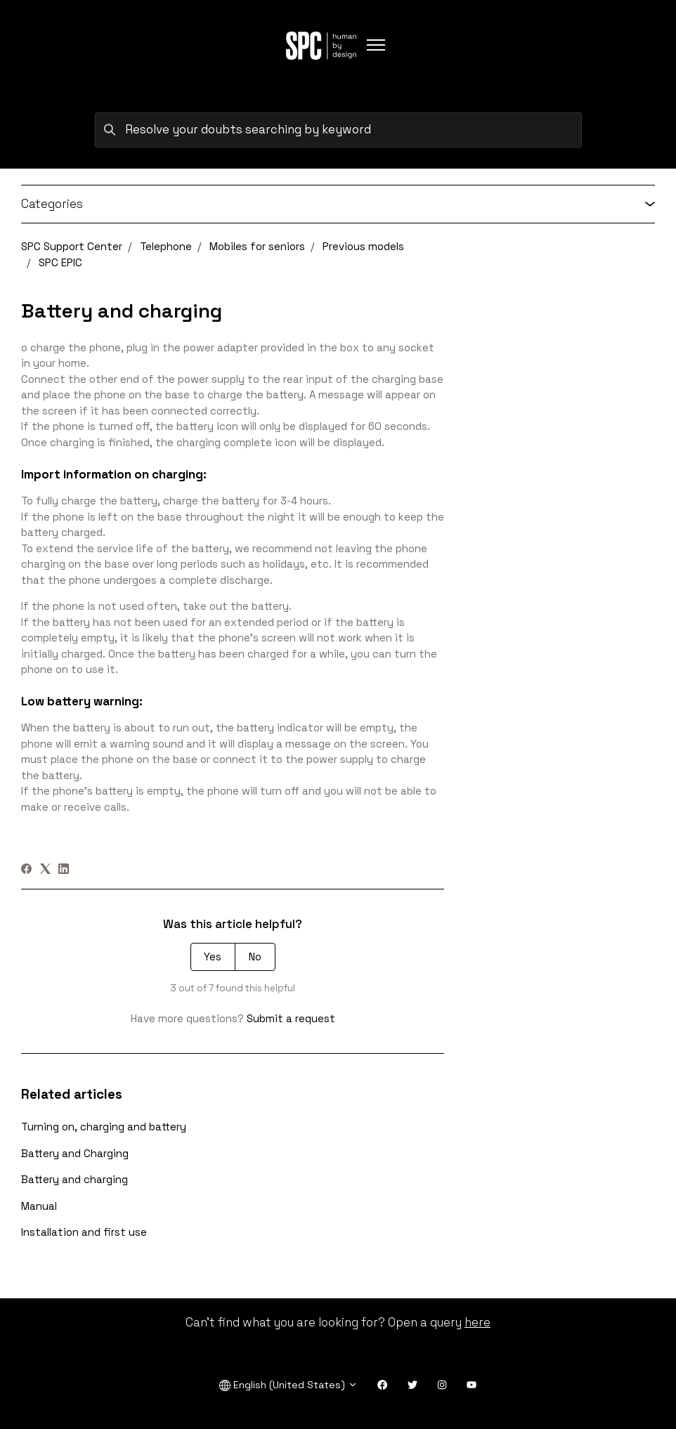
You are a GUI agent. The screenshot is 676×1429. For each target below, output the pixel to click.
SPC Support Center (71, 246)
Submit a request (291, 1018)
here (477, 1322)
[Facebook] (26, 870)
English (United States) (288, 1385)
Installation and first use (84, 1232)
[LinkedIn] (63, 870)
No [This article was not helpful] (255, 956)
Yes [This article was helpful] (212, 956)
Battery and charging (74, 1179)
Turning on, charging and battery (103, 1126)
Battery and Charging (75, 1153)
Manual (39, 1206)
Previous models (363, 246)
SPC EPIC (60, 262)
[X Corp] (45, 870)
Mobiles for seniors (257, 246)
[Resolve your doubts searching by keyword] (338, 130)
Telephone (166, 246)
